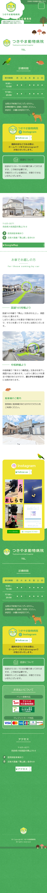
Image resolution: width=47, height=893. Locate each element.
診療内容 (23, 852)
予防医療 (23, 859)
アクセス (23, 865)
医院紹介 (23, 846)
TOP (23, 840)
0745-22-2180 (23, 50)
